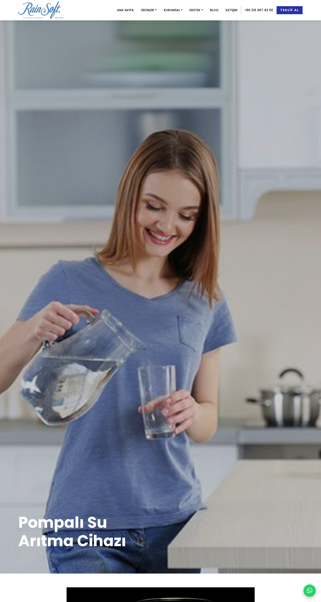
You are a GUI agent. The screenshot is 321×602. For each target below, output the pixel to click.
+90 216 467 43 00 (258, 10)
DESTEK (194, 10)
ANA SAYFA (125, 10)
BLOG (214, 10)
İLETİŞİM (231, 10)
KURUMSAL (172, 10)
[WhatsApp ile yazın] (309, 590)
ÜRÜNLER (147, 10)
